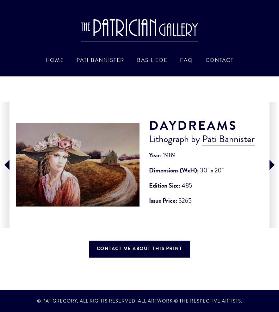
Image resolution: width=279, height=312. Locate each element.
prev (4, 165)
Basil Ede (152, 60)
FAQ (186, 60)
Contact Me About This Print (140, 248)
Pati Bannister (100, 60)
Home (55, 60)
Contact (220, 60)
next (274, 165)
